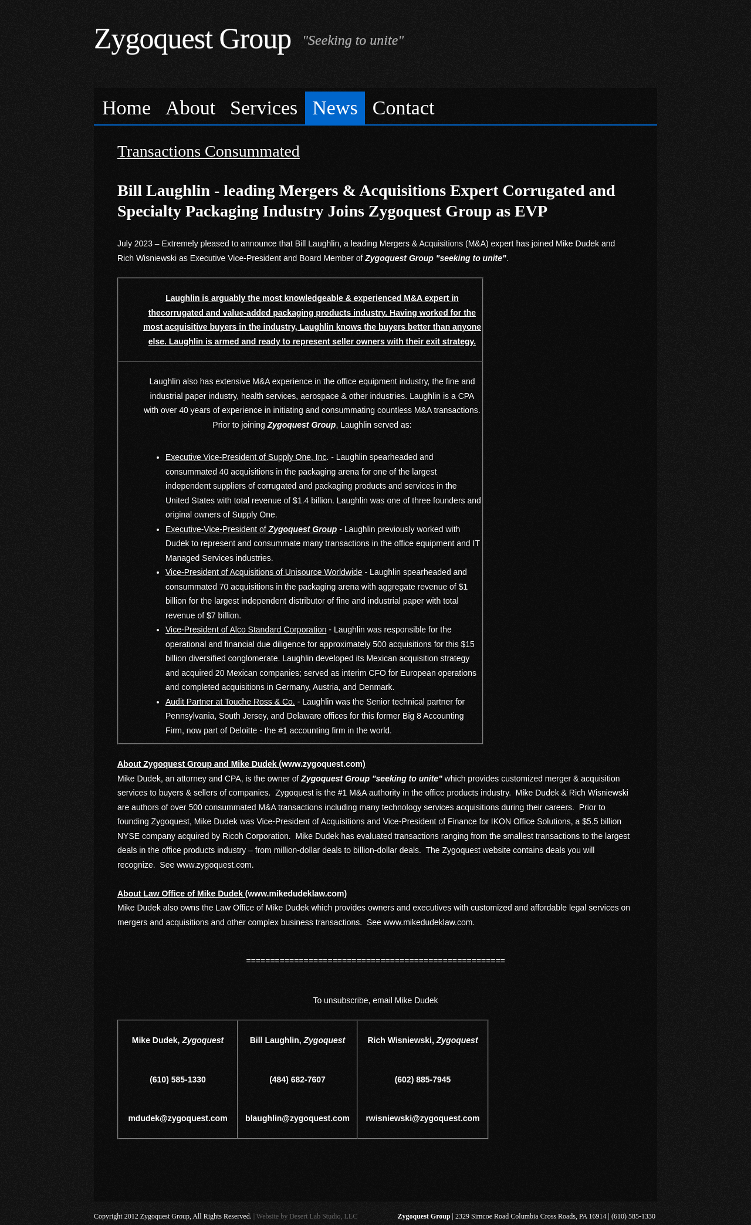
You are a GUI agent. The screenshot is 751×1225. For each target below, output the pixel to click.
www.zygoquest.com (214, 864)
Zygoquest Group (192, 38)
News (334, 108)
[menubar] (375, 106)
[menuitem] (126, 108)
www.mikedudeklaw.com (428, 922)
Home (126, 108)
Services (263, 108)
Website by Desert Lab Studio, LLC (306, 1216)
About (190, 108)
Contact (404, 108)
